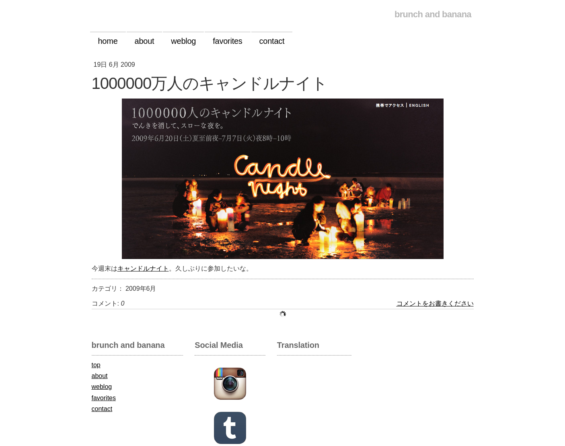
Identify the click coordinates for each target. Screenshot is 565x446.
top (96, 365)
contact (102, 408)
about (100, 375)
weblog (102, 386)
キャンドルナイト (143, 268)
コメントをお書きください (435, 303)
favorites (104, 398)
